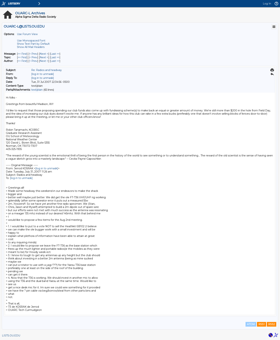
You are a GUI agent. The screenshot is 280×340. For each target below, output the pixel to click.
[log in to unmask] (42, 74)
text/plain (37, 89)
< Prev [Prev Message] (33, 53)
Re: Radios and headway (46, 70)
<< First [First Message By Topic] (22, 57)
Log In (267, 3)
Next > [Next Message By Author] (44, 61)
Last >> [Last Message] (55, 53)
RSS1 (261, 324)
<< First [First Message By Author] (22, 61)
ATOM (251, 324)
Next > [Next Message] (44, 53)
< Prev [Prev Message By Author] (33, 61)
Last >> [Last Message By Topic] (55, 57)
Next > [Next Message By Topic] (44, 57)
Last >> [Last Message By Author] (55, 61)
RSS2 (271, 324)
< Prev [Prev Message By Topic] (33, 57)
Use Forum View (27, 34)
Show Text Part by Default (33, 43)
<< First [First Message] (22, 53)
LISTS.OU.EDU (11, 335)
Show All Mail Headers (30, 47)
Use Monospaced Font (31, 40)
